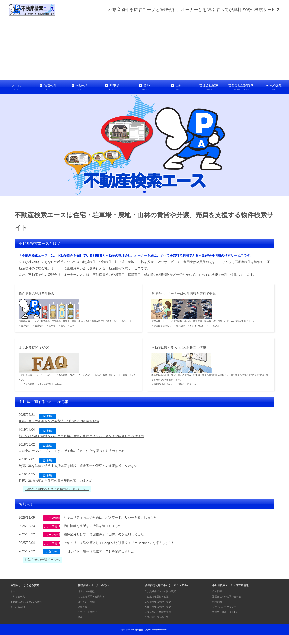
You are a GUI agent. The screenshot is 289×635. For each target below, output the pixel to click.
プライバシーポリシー (225, 606)
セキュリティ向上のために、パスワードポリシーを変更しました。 (112, 517)
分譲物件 (80, 87)
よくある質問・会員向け (51, 384)
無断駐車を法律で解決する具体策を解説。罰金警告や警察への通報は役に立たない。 (80, 465)
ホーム (16, 87)
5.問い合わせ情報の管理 (159, 611)
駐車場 (112, 87)
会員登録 (180, 325)
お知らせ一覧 (18, 595)
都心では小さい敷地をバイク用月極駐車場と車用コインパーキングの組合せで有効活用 (81, 435)
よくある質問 (27, 384)
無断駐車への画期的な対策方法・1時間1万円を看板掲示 (59, 420)
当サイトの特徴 (87, 590)
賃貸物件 (48, 87)
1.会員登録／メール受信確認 (161, 590)
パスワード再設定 (88, 611)
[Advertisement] (144, 48)
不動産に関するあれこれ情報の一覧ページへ (176, 384)
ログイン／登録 (87, 601)
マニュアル (213, 325)
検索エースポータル (225, 611)
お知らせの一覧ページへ (42, 559)
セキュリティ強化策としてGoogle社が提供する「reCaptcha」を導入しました (119, 542)
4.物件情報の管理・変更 (159, 606)
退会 (80, 616)
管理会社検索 (209, 87)
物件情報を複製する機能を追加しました (92, 525)
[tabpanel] (144, 144)
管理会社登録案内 (241, 87)
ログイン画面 (196, 325)
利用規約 (217, 601)
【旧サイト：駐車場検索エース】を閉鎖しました (99, 550)
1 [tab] (144, 191)
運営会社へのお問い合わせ (227, 595)
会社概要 (217, 590)
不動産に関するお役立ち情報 (27, 601)
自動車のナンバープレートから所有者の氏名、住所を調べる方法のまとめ (72, 450)
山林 (177, 87)
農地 (144, 87)
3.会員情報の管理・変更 (159, 601)
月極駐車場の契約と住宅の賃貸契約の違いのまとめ (56, 480)
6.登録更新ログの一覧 (158, 616)
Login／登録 (273, 87)
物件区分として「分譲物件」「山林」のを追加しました (104, 533)
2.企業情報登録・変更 (158, 595)
